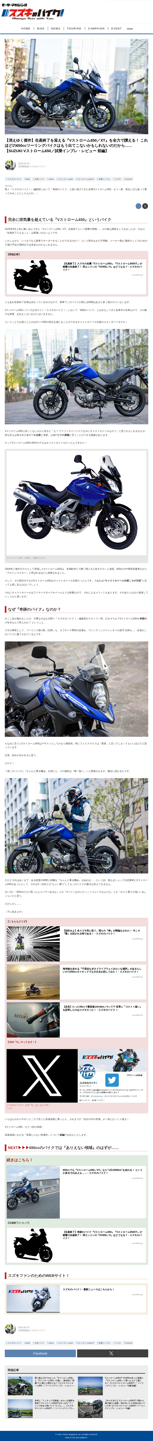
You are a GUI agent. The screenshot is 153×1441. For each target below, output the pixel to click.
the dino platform (80, 1437)
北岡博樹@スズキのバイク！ (32, 166)
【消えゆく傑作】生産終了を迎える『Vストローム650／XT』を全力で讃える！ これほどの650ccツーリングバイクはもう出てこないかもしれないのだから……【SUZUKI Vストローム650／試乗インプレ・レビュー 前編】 (76, 145)
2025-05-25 (23, 163)
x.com (10, 1108)
